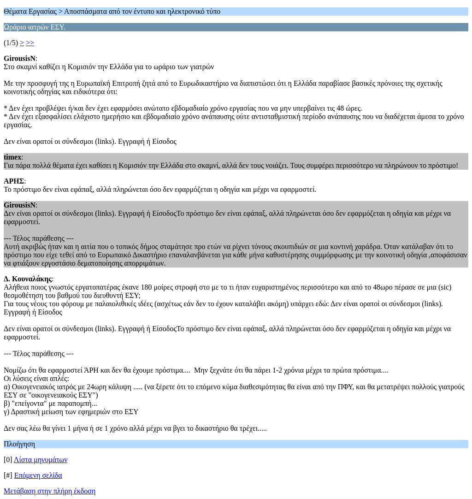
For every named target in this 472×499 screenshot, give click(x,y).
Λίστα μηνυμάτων (41, 459)
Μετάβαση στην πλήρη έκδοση (49, 491)
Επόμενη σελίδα (38, 475)
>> (30, 43)
